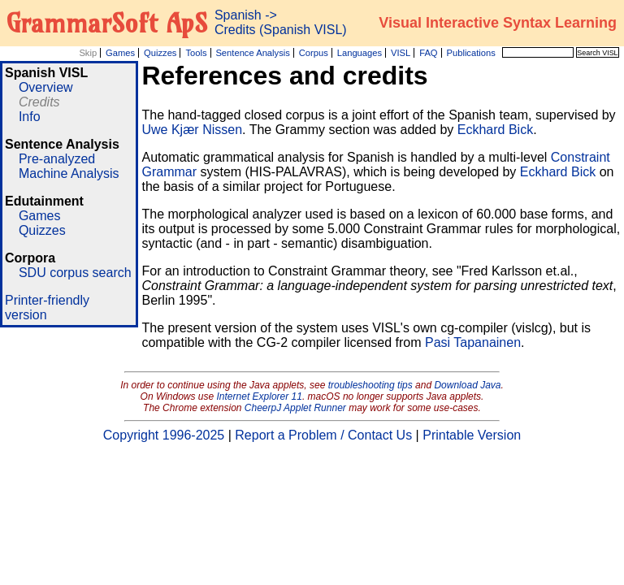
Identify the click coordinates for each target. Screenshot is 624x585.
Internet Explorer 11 (259, 396)
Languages (359, 53)
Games (120, 53)
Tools (195, 53)
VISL (400, 53)
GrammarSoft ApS (106, 22)
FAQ (428, 53)
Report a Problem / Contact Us (323, 435)
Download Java (467, 385)
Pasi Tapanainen (473, 342)
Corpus (313, 53)
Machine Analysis (69, 173)
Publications (470, 53)
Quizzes (160, 53)
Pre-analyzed (57, 159)
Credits (39, 102)
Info (30, 117)
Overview (46, 87)
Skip (88, 53)
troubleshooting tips (370, 385)
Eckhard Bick (495, 129)
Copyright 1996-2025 (163, 435)
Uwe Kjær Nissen (191, 129)
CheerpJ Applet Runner (295, 408)
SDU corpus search (75, 273)
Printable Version (471, 435)
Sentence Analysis (252, 53)
